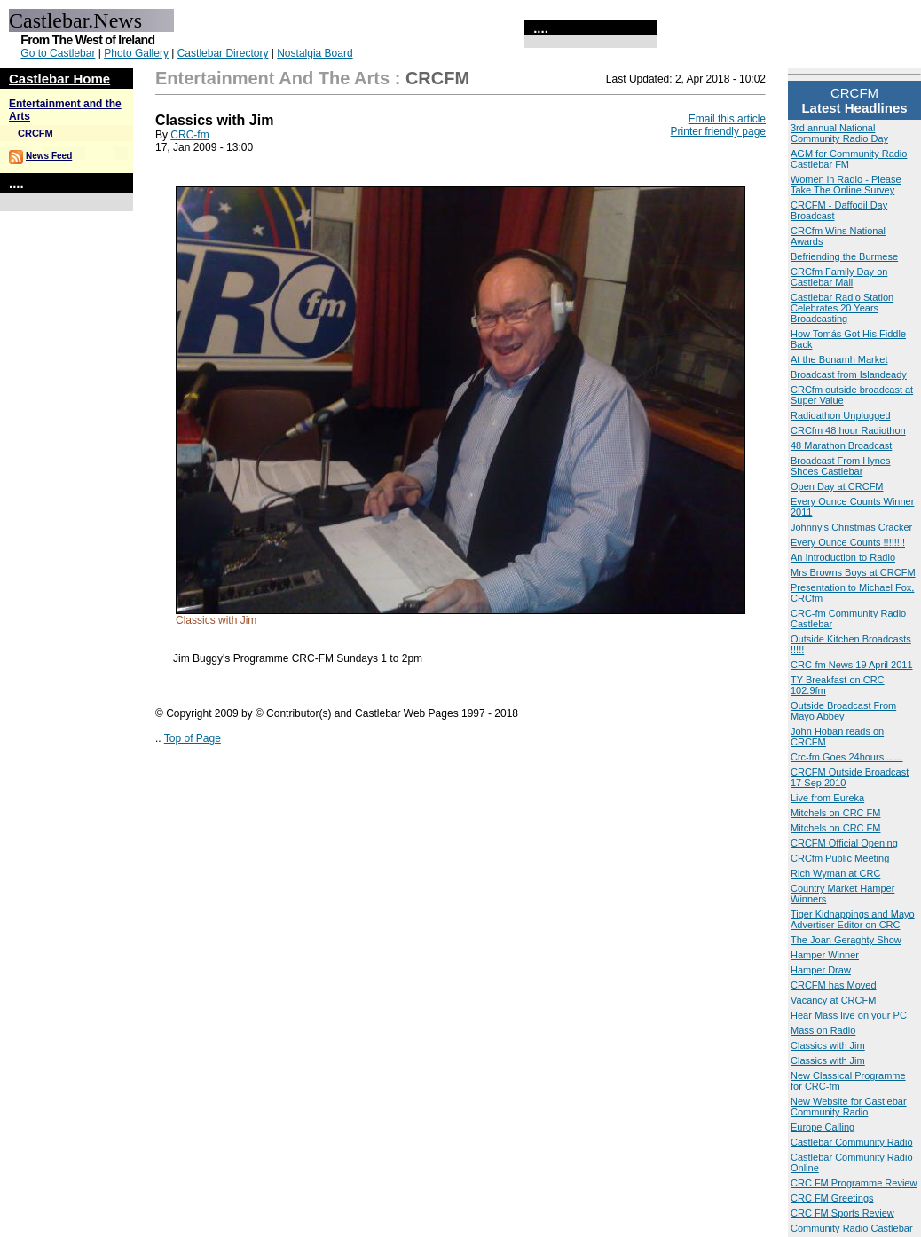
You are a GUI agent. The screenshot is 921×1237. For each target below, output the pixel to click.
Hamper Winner (825, 954)
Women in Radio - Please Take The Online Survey (846, 184)
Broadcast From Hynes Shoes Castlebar (840, 466)
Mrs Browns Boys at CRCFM (853, 572)
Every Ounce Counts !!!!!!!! (848, 542)
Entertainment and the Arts (272, 78)
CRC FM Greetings (832, 1198)
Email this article (727, 119)
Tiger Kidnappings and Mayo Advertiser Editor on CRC (853, 919)
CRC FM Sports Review (842, 1213)
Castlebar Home (59, 78)
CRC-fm (189, 135)
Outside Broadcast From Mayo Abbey (843, 710)
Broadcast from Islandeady (849, 374)
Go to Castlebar (57, 53)
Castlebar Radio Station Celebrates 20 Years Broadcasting (842, 308)
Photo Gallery (136, 53)
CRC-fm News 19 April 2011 (852, 664)
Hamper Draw (821, 970)
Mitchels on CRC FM (835, 813)
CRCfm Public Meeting (840, 858)
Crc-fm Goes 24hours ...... (847, 757)
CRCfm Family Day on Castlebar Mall (839, 277)
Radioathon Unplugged (841, 415)
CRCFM (35, 133)
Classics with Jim (828, 1045)
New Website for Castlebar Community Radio (849, 1106)
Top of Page (192, 738)
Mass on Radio (823, 1030)
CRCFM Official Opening (844, 843)
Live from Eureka (827, 797)
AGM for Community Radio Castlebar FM (849, 158)
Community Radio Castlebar (852, 1228)
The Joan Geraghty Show (846, 939)
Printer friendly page (718, 131)
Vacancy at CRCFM (833, 1000)
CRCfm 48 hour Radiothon (848, 430)
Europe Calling (822, 1127)
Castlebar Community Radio (852, 1142)
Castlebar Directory (223, 53)
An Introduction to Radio (843, 557)
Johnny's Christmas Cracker (851, 527)
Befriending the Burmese (844, 256)
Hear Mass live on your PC (849, 1015)
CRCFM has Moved (834, 985)
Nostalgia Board (314, 53)
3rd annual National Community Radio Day (839, 133)
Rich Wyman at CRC (835, 873)
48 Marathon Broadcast (841, 445)
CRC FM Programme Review (854, 1183)
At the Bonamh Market (839, 359)
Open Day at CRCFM (837, 486)
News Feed (49, 156)
